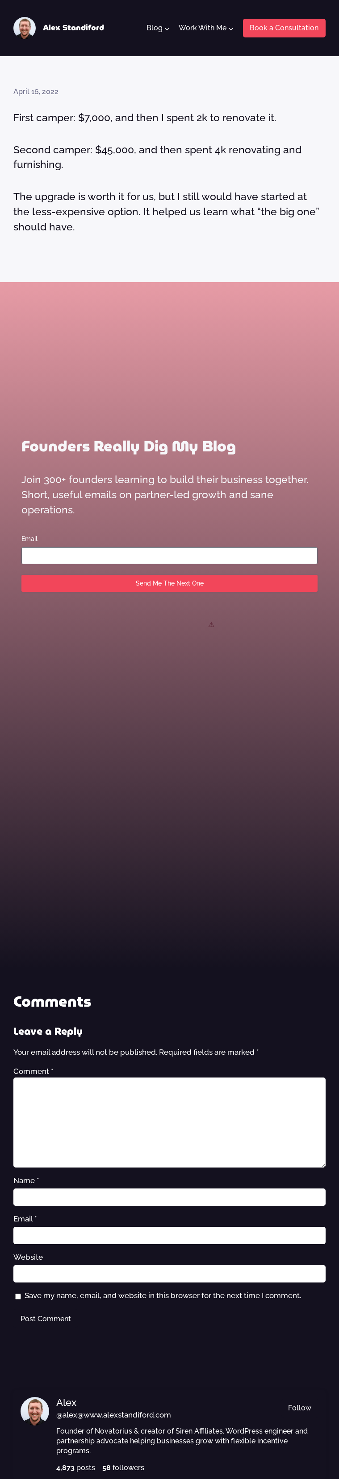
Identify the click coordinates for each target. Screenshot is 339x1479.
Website (28, 1257)
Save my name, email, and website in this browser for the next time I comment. (163, 1295)
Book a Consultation (284, 28)
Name (26, 1180)
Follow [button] (299, 1408)
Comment (33, 1071)
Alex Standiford (73, 27)
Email (29, 538)
